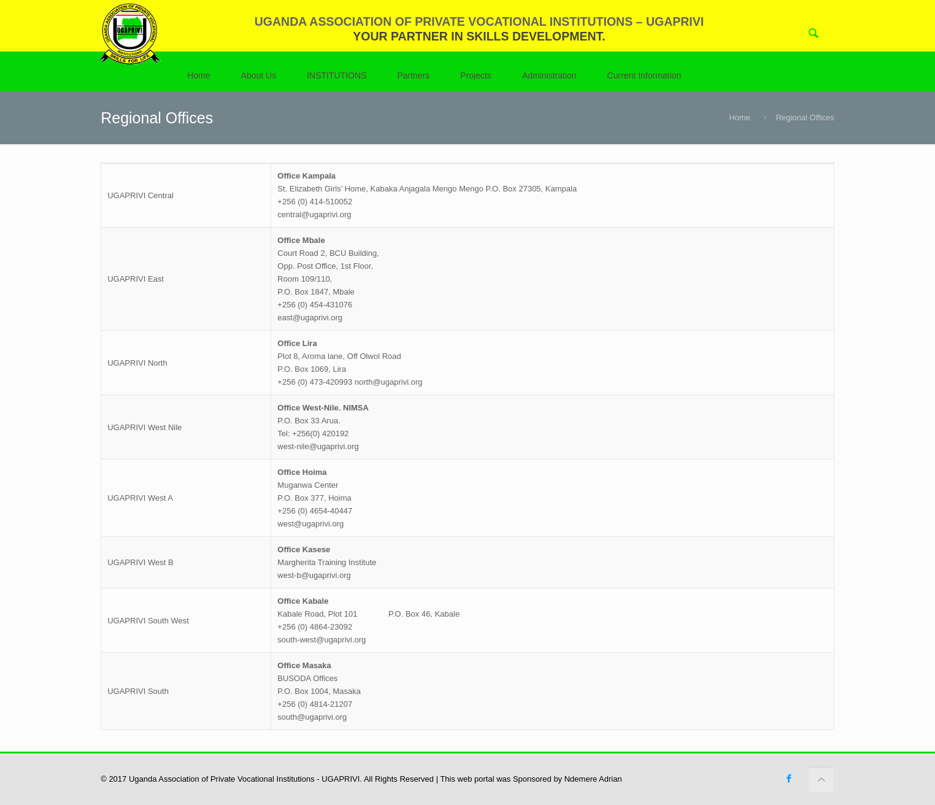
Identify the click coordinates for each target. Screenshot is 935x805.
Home (739, 117)
